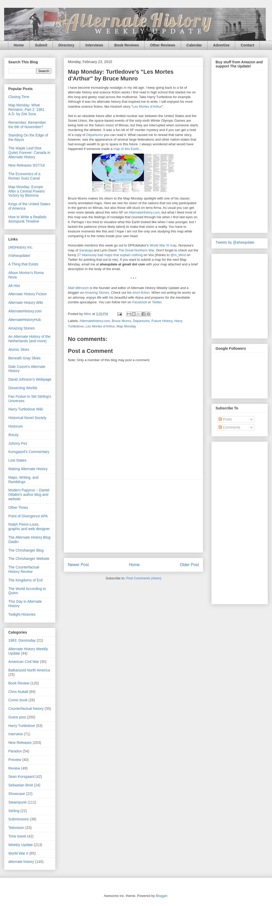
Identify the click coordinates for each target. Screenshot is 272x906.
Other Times (18, 507)
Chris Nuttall (18, 692)
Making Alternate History (28, 469)
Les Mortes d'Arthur (147, 106)
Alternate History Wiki (25, 302)
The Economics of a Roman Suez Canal (24, 176)
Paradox (15, 751)
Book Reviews (126, 45)
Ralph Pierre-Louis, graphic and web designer (29, 526)
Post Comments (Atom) (143, 578)
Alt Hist (14, 286)
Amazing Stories (97, 292)
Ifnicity (13, 435)
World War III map (162, 245)
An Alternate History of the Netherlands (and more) (29, 338)
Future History (162, 321)
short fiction (140, 292)
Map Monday (126, 326)
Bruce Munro (121, 321)
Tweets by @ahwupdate (235, 242)
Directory (66, 45)
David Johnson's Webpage (29, 379)
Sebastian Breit (20, 785)
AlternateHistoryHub (24, 320)
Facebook (139, 302)
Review (14, 768)
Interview (15, 734)
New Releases (20, 742)
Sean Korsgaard (21, 776)
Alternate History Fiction (27, 294)
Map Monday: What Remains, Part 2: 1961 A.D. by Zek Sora (26, 109)
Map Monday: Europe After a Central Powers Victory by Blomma (26, 191)
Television (16, 828)
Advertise (221, 45)
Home (19, 45)
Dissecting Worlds (22, 388)
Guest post (17, 717)
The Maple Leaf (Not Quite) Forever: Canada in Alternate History (29, 152)
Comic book (17, 700)
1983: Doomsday (22, 640)
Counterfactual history (26, 708)
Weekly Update (20, 845)
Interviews (94, 45)
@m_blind (178, 255)
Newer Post (78, 564)
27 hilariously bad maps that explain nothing (109, 255)
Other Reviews (162, 45)
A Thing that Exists (23, 264)
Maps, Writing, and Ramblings (23, 479)
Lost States (17, 460)
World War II (18, 853)
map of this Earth (126, 149)
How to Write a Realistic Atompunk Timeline (27, 219)
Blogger (161, 896)
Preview (14, 760)
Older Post (189, 564)
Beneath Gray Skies (24, 358)
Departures (94, 135)
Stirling (13, 811)
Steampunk (17, 802)
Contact (247, 45)
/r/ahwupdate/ (19, 255)
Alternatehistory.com (95, 321)
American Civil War (23, 662)
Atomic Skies (18, 349)
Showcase (16, 794)
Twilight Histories (21, 614)
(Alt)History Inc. (20, 247)
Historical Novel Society (27, 418)
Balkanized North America (29, 670)
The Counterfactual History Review (23, 569)
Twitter (157, 302)
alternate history (21, 862)
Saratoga (86, 250)
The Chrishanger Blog (26, 550)
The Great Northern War (136, 250)
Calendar (194, 45)
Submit (41, 45)
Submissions (18, 819)
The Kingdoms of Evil (25, 580)
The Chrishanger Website (28, 559)
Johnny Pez (17, 443)
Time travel (17, 836)
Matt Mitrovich (78, 288)
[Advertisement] (236, 521)
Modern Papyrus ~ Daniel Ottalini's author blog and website (28, 494)
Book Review (19, 683)
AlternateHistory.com (144, 212)
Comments (229, 427)
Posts (225, 419)
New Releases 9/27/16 (26, 165)
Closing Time (18, 97)
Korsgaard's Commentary (28, 452)
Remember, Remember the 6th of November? (27, 124)
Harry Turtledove (21, 726)
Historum (15, 426)
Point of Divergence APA (28, 516)
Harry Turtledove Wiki (25, 409)
